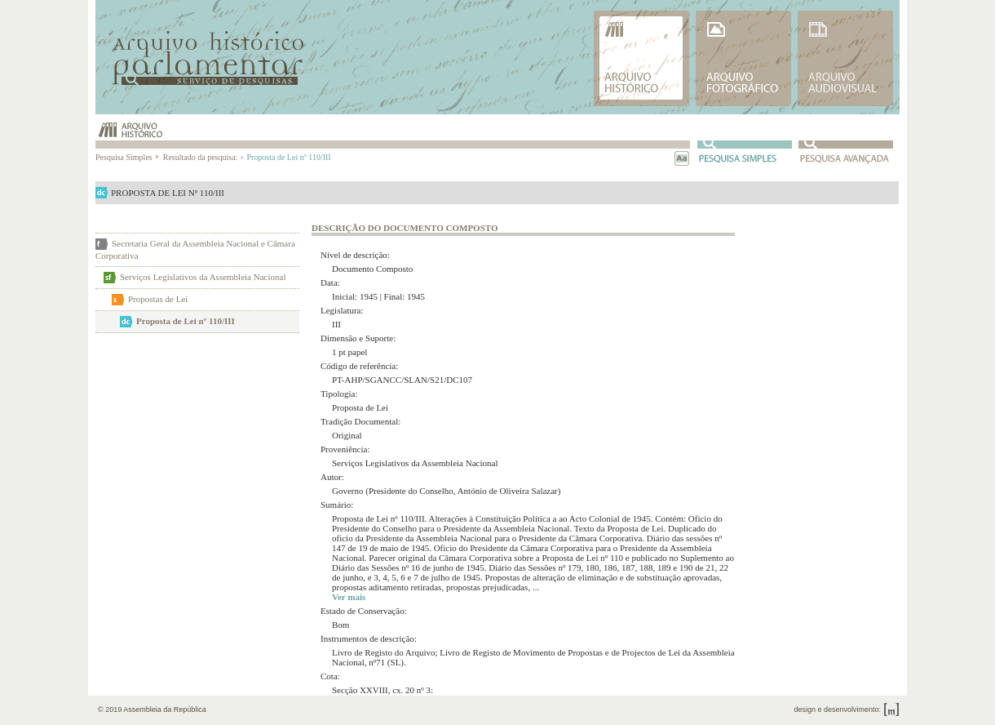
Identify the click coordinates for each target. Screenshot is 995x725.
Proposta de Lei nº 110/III (185, 321)
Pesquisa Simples (128, 157)
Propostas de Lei (158, 299)
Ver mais (348, 597)
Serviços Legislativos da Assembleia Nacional (202, 277)
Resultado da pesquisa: (203, 157)
